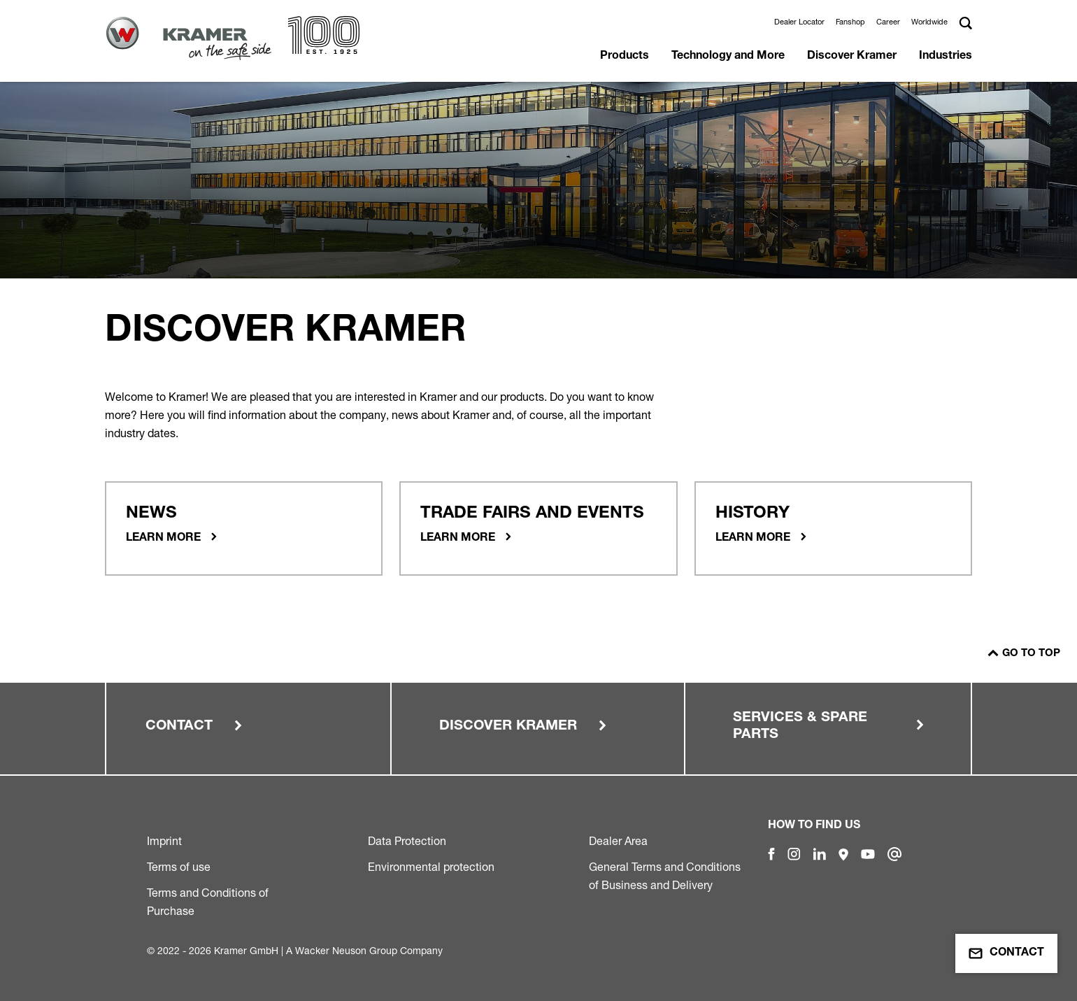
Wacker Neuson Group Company (369, 950)
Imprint (164, 841)
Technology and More (728, 56)
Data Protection (407, 841)
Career (888, 22)
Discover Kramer (852, 56)
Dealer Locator (799, 22)
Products (624, 56)
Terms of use (179, 867)
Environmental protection (431, 867)
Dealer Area (618, 841)
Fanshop (850, 22)
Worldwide (929, 22)
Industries (945, 56)
